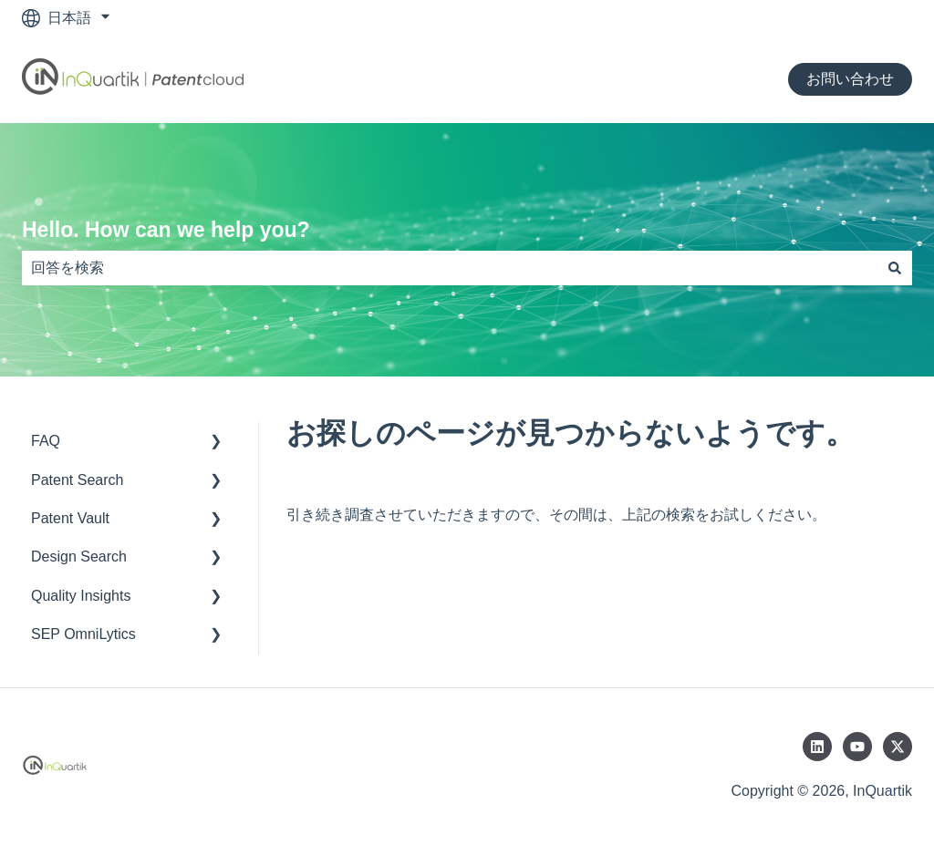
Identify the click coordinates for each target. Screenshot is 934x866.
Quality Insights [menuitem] (80, 595)
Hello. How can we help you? (166, 230)
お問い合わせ (850, 79)
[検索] (894, 268)
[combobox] (449, 268)
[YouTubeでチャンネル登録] (857, 746)
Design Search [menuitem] (79, 556)
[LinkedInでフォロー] (817, 746)
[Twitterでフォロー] (897, 746)
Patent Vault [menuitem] (70, 518)
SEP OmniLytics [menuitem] (83, 634)
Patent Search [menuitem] (77, 480)
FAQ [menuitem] (45, 440)
